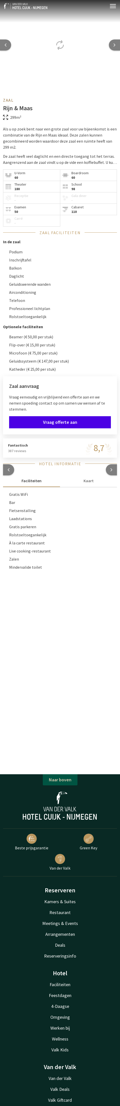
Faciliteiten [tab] (32, 480)
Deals (60, 945)
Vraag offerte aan (60, 422)
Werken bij (60, 1028)
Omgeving (60, 1017)
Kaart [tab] (89, 480)
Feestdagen (60, 995)
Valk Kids (60, 1050)
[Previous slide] (5, 45)
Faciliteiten (60, 984)
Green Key (88, 842)
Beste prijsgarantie (31, 842)
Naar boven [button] (60, 780)
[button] (8, 469)
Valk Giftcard (60, 1100)
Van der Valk (60, 862)
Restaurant (60, 912)
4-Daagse (60, 1006)
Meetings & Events (60, 923)
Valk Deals (60, 1089)
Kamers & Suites (60, 901)
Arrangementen (60, 934)
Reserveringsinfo (60, 956)
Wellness (60, 1039)
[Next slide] (114, 45)
